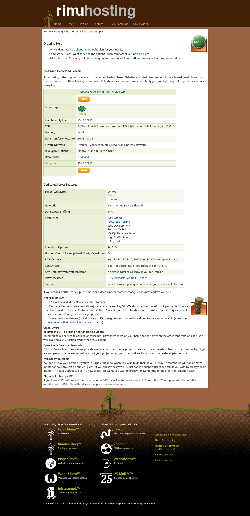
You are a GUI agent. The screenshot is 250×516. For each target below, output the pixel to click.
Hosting (83, 24)
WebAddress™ (125, 459)
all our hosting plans (137, 54)
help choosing (78, 49)
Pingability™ (67, 459)
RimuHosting (141, 24)
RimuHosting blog (164, 455)
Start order (72, 31)
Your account (120, 24)
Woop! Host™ (69, 474)
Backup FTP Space (136, 278)
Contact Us (99, 24)
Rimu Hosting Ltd (90, 424)
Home (57, 24)
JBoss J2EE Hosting (119, 222)
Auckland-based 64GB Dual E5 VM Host (101, 92)
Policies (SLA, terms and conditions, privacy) (167, 448)
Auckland (83, 157)
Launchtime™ (68, 429)
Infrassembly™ (69, 489)
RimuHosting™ (69, 444)
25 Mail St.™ (123, 474)
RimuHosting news (164, 460)
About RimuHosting (165, 440)
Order (70, 24)
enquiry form (103, 58)
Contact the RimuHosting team (171, 435)
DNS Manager (116, 278)
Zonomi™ (121, 444)
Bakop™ (120, 429)
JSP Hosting (115, 218)
